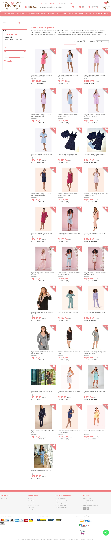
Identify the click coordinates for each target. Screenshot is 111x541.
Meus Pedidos (31, 500)
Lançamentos (40, 13)
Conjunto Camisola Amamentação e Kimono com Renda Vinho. (41, 234)
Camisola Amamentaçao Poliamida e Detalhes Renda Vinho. (68, 194)
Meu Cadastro (31, 498)
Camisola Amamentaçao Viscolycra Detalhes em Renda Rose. (41, 76)
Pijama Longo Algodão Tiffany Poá (68, 312)
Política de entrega (61, 505)
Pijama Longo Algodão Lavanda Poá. (94, 312)
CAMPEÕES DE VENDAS (9, 13)
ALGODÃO (70, 13)
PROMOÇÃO (20, 13)
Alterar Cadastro (32, 509)
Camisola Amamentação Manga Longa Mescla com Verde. (95, 352)
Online (85, 7)
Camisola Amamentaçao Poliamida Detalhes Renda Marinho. (41, 194)
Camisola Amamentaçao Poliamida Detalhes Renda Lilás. (41, 115)
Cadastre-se (33, 7)
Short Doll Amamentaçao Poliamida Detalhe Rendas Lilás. (94, 76)
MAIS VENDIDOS (30, 13)
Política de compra (61, 498)
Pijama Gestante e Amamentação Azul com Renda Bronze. (69, 273)
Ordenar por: (91, 41)
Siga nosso (65, 3)
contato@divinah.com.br (91, 505)
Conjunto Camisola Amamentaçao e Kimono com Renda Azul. (41, 155)
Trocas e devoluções (61, 507)
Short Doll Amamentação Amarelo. (94, 431)
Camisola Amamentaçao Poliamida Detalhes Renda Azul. (68, 115)
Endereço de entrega (33, 505)
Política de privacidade (62, 503)
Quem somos (3, 498)
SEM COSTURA (79, 13)
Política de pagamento (62, 500)
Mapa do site (90, 539)
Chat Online (88, 498)
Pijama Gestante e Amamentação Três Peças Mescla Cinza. (42, 352)
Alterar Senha (31, 507)
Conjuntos (50, 13)
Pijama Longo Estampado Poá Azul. (41, 470)
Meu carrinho (106, 6)
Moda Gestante (89, 13)
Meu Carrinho (31, 503)
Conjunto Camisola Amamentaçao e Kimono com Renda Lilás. (94, 115)
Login (32, 6)
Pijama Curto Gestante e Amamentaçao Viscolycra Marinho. (69, 431)
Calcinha (63, 13)
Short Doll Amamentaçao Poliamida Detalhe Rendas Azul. (68, 76)
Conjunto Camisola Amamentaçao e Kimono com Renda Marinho (68, 155)
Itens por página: (77, 41)
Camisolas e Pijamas (102, 13)
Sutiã (57, 13)
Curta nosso (48, 3)
